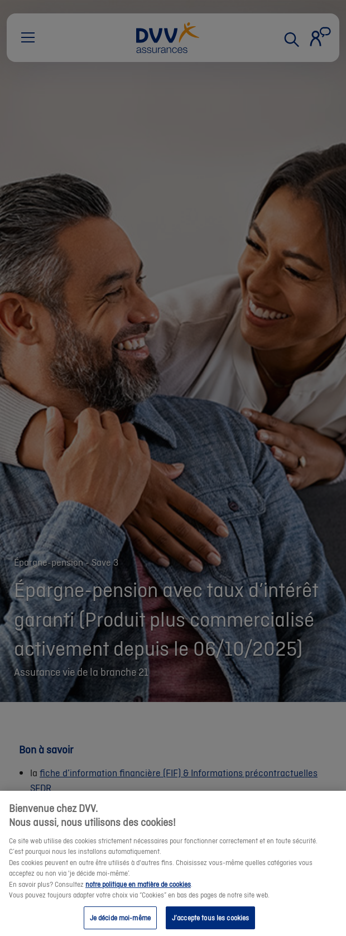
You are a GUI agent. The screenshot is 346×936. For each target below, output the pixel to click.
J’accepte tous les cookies (210, 923)
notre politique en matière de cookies (138, 890)
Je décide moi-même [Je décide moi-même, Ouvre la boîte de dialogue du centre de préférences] (120, 923)
